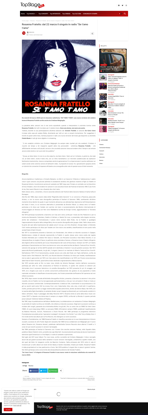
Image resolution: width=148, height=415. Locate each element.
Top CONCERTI (43, 13)
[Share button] (61, 370)
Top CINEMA (66, 13)
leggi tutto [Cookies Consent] (16, 405)
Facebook (35, 370)
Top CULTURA (76, 13)
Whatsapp (54, 370)
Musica (32, 20)
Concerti (101, 151)
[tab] (23, 14)
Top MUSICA (31, 13)
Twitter (44, 370)
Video (101, 163)
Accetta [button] (8, 409)
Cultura (101, 154)
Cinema (101, 144)
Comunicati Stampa (104, 147)
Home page (25, 20)
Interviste (102, 157)
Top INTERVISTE (55, 13)
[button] (121, 14)
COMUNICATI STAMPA (90, 13)
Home (23, 13)
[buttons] (119, 5)
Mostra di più (91, 389)
